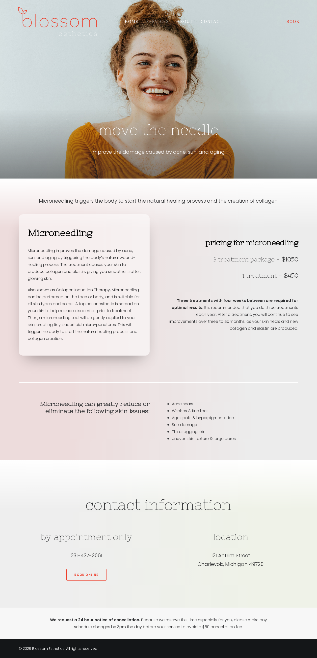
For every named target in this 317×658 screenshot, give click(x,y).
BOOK (293, 21)
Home (131, 21)
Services (157, 21)
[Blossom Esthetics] (57, 22)
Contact (212, 21)
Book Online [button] (86, 575)
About (185, 21)
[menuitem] (131, 21)
